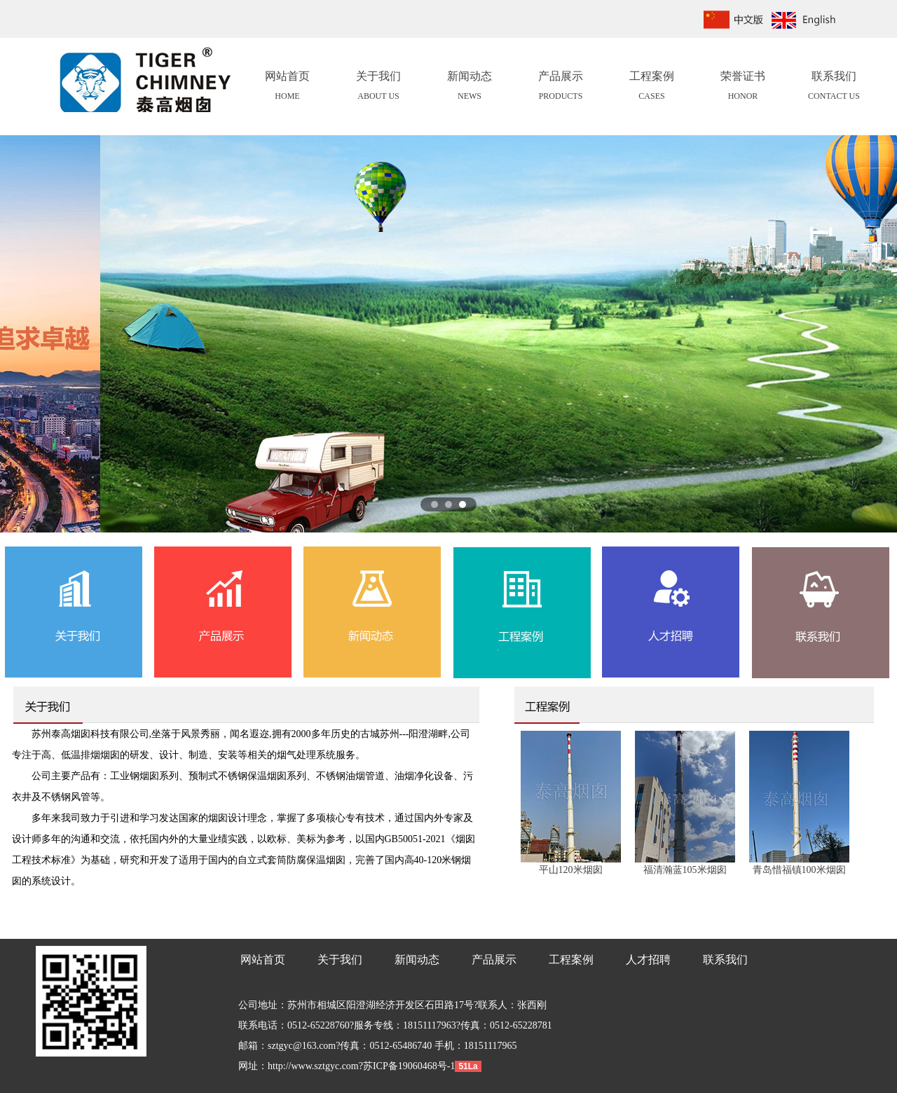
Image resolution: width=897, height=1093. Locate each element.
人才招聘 (648, 959)
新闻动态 (469, 87)
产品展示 (560, 87)
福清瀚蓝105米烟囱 (685, 870)
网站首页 (287, 87)
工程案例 (651, 87)
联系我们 (833, 87)
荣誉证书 (742, 87)
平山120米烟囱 (571, 870)
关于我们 (378, 87)
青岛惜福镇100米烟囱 (799, 870)
